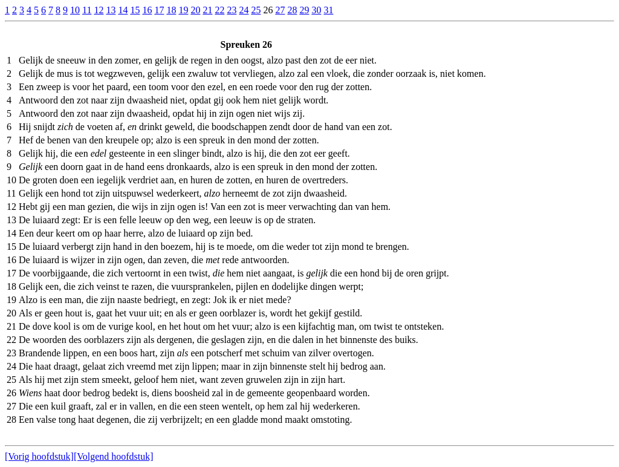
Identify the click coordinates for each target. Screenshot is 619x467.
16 (147, 10)
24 (243, 10)
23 (231, 10)
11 (86, 10)
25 (256, 10)
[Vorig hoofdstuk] (39, 456)
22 (219, 10)
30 (316, 10)
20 (195, 10)
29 (304, 10)
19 (183, 10)
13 (110, 10)
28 (292, 10)
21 (207, 10)
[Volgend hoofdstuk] (114, 456)
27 (280, 10)
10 (75, 10)
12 (98, 10)
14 (123, 10)
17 (159, 10)
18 (171, 10)
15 (135, 10)
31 (328, 10)
